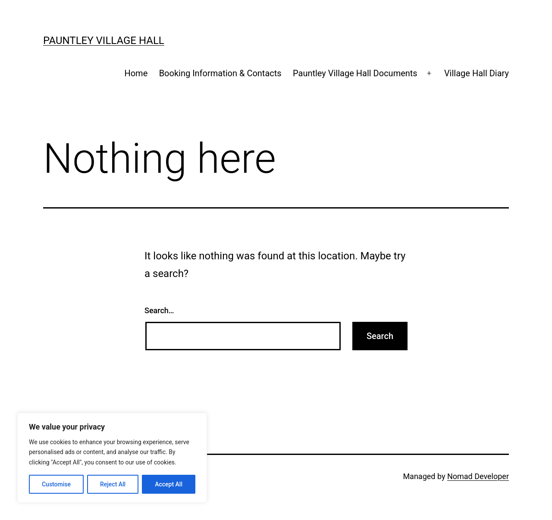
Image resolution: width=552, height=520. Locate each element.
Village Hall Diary (476, 73)
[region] (112, 458)
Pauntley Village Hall (103, 40)
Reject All (112, 484)
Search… (159, 310)
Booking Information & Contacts (220, 73)
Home (135, 73)
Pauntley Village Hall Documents (355, 73)
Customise (56, 484)
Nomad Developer (478, 476)
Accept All (168, 484)
